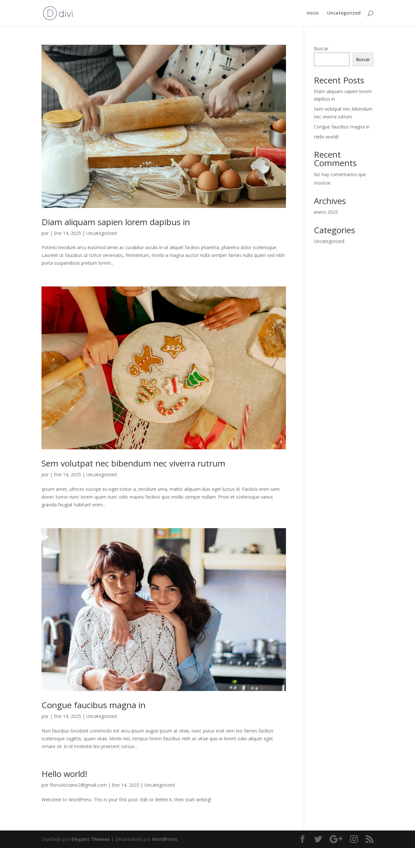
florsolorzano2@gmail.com (78, 785)
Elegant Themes (90, 839)
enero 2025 (326, 212)
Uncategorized (344, 13)
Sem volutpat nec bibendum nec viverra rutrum (133, 463)
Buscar (321, 48)
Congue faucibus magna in (94, 705)
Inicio (313, 13)
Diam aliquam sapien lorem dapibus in (116, 222)
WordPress (164, 839)
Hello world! (64, 774)
